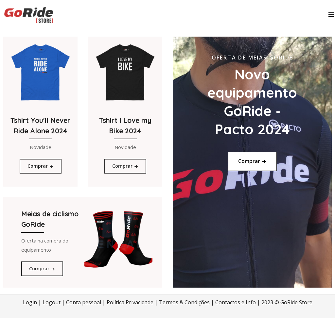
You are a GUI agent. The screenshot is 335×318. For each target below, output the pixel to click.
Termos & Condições (184, 302)
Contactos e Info (235, 302)
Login (30, 302)
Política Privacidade (130, 302)
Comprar (40, 166)
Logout (52, 302)
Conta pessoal (83, 302)
